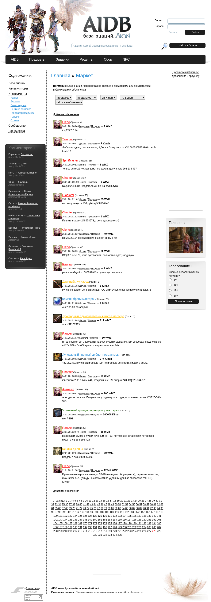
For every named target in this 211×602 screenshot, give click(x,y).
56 (137, 504)
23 (132, 500)
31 (160, 500)
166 (65, 523)
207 (159, 527)
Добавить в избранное (186, 72)
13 (97, 500)
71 (77, 508)
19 (118, 500)
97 (56, 512)
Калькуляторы (18, 88)
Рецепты (86, 59)
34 (59, 504)
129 (100, 515)
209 (60, 531)
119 (161, 512)
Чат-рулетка (16, 131)
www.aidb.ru (123, 592)
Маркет (84, 75)
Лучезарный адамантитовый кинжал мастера (93, 316)
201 (129, 527)
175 (110, 523)
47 (105, 504)
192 (85, 527)
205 (149, 527)
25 (139, 500)
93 (154, 508)
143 (60, 519)
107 (102, 512)
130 (105, 515)
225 (139, 531)
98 (59, 512)
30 (157, 500)
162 (154, 519)
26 (142, 500)
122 (65, 515)
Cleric (66, 122)
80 (109, 508)
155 (120, 519)
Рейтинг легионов (21, 109)
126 (85, 515)
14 (100, 500)
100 (67, 512)
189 (70, 527)
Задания (62, 59)
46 (102, 504)
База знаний (16, 83)
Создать (173, 32)
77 (98, 508)
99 (63, 512)
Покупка (92, 165)
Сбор (108, 59)
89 (140, 508)
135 (129, 515)
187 (60, 527)
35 (63, 504)
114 (136, 512)
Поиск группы (18, 105)
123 (70, 515)
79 (105, 508)
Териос (82, 182)
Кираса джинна (72, 448)
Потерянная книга (30, 227)
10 (86, 500)
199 (120, 527)
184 (154, 523)
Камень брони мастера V (79, 299)
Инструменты (17, 93)
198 (115, 527)
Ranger (67, 264)
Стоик (24, 163)
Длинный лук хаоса (75, 281)
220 (115, 531)
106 (97, 512)
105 (92, 512)
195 (100, 527)
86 (130, 508)
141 (159, 515)
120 (55, 515)
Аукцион (15, 101)
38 (73, 504)
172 (95, 523)
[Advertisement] (107, 561)
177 (120, 523)
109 (112, 512)
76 (94, 508)
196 (105, 527)
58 (144, 504)
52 (123, 504)
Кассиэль (83, 338)
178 (124, 523)
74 (88, 508)
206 (154, 527)
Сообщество (17, 125)
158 (134, 519)
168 (75, 523)
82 (116, 508)
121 (60, 515)
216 (95, 531)
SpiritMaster (70, 160)
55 (133, 504)
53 (126, 504)
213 (80, 531)
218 (105, 531)
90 (144, 508)
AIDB (15, 59)
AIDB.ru (56, 588)
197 (110, 527)
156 (124, 519)
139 (149, 515)
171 (90, 523)
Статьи (15, 120)
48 (109, 504)
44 (94, 504)
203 (139, 527)
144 (65, 519)
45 (98, 504)
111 (122, 512)
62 (158, 504)
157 (129, 519)
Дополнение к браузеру (186, 76)
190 (75, 527)
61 (154, 504)
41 (84, 504)
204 (144, 527)
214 (85, 531)
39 (77, 504)
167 (70, 523)
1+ (173, 279)
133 (120, 515)
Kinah (106, 143)
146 (75, 519)
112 (126, 512)
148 (85, 519)
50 (116, 504)
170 (85, 523)
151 (100, 519)
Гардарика (84, 126)
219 (110, 531)
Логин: (158, 20)
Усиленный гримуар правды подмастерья (90, 410)
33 (56, 504)
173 (100, 523)
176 (115, 523)
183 (149, 523)
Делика (83, 143)
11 (90, 500)
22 (128, 500)
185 (159, 523)
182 (144, 523)
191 (80, 527)
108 (107, 512)
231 (100, 534)
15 (104, 500)
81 (112, 508)
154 (115, 519)
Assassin (68, 389)
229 (159, 531)
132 (115, 515)
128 (95, 515)
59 (147, 504)
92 (151, 508)
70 (73, 508)
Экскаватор (27, 154)
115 (141, 512)
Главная (60, 75)
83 (119, 508)
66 (59, 508)
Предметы (37, 59)
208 (55, 531)
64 (52, 508)
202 (134, 527)
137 (139, 515)
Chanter (67, 177)
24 (135, 500)
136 (134, 515)
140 (154, 515)
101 (72, 512)
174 (105, 523)
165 (60, 523)
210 (65, 531)
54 (130, 504)
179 (129, 523)
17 (111, 500)
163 (159, 519)
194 (95, 527)
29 (153, 500)
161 (149, 519)
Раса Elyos (26, 258)
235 (120, 534)
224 (134, 531)
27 (146, 500)
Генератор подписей (22, 112)
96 (52, 512)
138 (144, 515)
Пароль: (159, 26)
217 (100, 531)
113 (132, 512)
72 (81, 508)
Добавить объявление (66, 114)
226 (144, 531)
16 (107, 500)
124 (75, 515)
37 (70, 504)
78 (102, 508)
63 (162, 504)
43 (91, 504)
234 (115, 534)
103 (82, 512)
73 (84, 508)
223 (129, 531)
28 (150, 500)
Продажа (95, 126)
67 (63, 508)
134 (124, 515)
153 (110, 519)
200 (124, 527)
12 (93, 500)
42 (88, 504)
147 (80, 519)
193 (90, 527)
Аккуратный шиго (27, 172)
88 (137, 508)
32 (52, 504)
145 (70, 519)
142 (55, 519)
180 (134, 523)
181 (139, 523)
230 (95, 534)
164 (55, 523)
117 (151, 512)
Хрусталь (23, 182)
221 (120, 531)
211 (70, 531)
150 (95, 519)
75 (91, 508)
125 (80, 515)
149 (90, 519)
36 (66, 504)
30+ (173, 295)
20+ (173, 290)
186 (55, 527)
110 (117, 512)
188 (65, 527)
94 (158, 508)
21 (125, 500)
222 (124, 531)
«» (32, 588)
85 (126, 508)
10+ (173, 284)
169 (80, 523)
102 (77, 512)
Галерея (15, 116)
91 (147, 508)
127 (90, 515)
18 (114, 500)
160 (144, 519)
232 (105, 534)
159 (139, 519)
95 (162, 508)
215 (90, 531)
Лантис (82, 165)
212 (75, 531)
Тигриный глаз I (29, 237)
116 (146, 512)
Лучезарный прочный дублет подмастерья (91, 354)
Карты (14, 97)
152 (105, 519)
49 (112, 504)
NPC (126, 59)
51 (119, 504)
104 (87, 512)
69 (70, 508)
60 (151, 504)
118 (156, 512)
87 (133, 508)
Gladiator (68, 195)
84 (123, 508)
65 (56, 508)
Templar (67, 139)
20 (121, 500)
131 (110, 515)
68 (66, 508)
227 (149, 531)
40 (81, 504)
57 (140, 504)
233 (110, 534)
